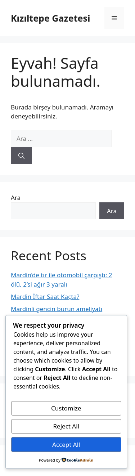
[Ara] (21, 156)
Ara (16, 197)
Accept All (66, 444)
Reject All (66, 426)
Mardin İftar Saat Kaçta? (45, 296)
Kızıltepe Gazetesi (50, 18)
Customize (66, 408)
